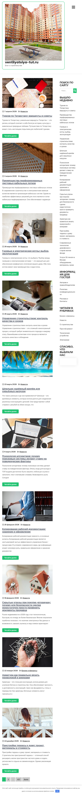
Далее (26, 779)
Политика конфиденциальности (67, 292)
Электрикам (64, 340)
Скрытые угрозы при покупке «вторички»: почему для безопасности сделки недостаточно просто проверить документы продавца (26, 605)
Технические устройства (65, 334)
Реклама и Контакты (64, 300)
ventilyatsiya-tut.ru (21, 62)
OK (57, 791)
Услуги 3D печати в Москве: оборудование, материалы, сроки (67, 261)
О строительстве (66, 324)
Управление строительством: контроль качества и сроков (25, 319)
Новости (24, 111)
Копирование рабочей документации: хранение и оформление (24, 530)
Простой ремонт (66, 329)
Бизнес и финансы (29, 670)
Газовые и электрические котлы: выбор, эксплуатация (25, 252)
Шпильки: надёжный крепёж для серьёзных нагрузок (21, 390)
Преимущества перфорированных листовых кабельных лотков (22, 182)
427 (18, 779)
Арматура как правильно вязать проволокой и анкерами (20, 676)
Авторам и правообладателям (67, 283)
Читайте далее (10, 136)
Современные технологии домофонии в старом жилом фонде (65, 248)
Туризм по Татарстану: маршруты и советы (27, 115)
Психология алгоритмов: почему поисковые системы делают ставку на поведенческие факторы (24, 458)
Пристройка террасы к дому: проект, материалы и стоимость (23, 746)
